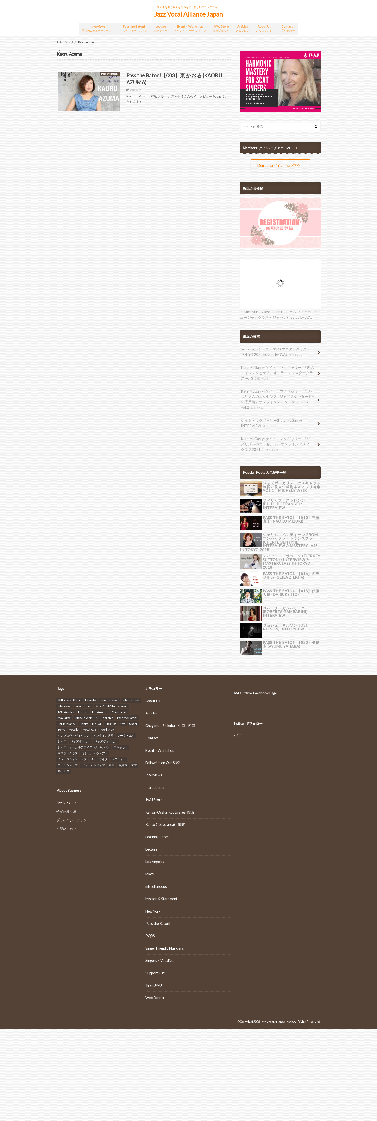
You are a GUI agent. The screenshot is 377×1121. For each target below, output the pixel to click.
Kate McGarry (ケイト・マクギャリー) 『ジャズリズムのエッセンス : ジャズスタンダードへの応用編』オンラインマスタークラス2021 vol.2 (278, 396)
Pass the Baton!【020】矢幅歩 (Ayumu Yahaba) (291, 636)
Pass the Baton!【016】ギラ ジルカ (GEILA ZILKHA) (290, 567)
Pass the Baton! (133, 28)
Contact (288, 28)
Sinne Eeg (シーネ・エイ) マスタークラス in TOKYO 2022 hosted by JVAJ (273, 350)
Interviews (97, 28)
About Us (265, 28)
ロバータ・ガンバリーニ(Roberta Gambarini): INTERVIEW (285, 603)
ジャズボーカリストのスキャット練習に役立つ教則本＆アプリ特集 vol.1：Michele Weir (291, 480)
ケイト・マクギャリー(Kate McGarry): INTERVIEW (270, 418)
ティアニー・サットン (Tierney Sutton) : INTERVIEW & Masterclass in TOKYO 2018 (291, 551)
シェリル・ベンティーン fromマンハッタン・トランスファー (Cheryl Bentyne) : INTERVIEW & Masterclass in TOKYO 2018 (291, 535)
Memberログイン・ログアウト (280, 164)
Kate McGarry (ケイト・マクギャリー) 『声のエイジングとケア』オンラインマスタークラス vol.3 (278, 370)
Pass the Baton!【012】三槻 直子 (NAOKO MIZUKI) (290, 513)
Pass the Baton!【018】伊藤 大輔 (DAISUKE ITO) (290, 584)
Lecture (160, 28)
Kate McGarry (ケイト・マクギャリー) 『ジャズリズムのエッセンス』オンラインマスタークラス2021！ (278, 438)
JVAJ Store (222, 28)
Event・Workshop (191, 28)
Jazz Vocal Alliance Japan (188, 14)
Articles (244, 28)
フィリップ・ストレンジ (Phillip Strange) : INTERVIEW (291, 495)
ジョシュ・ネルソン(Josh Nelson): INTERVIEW (284, 619)
